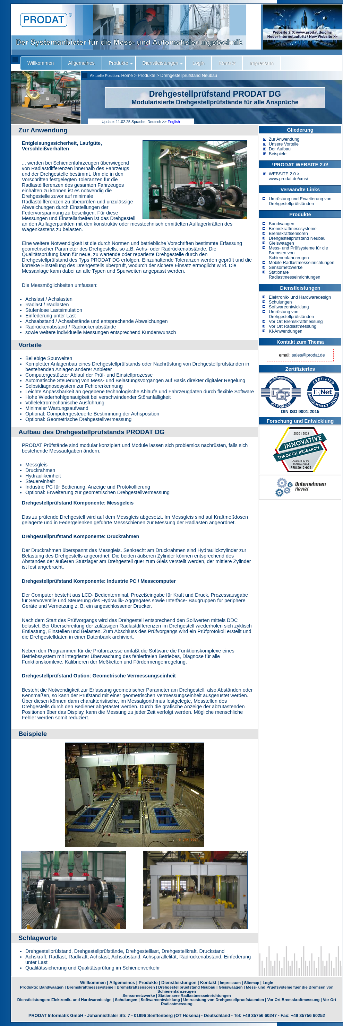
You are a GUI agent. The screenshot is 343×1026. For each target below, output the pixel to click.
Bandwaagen (281, 223)
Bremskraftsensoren (288, 233)
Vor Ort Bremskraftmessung (296, 321)
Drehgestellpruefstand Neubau (186, 987)
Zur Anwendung (284, 139)
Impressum (230, 983)
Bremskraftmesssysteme (293, 228)
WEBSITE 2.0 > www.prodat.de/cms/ (288, 176)
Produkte (146, 75)
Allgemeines (122, 982)
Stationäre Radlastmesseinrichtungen (294, 275)
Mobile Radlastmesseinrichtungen (301, 262)
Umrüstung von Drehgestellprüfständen (291, 314)
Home (127, 75)
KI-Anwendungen (285, 331)
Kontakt (208, 982)
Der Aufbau (280, 149)
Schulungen (280, 302)
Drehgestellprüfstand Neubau (188, 75)
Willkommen (93, 982)
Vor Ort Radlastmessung (292, 326)
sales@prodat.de (308, 355)
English (174, 122)
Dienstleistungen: (34, 1000)
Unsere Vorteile (284, 144)
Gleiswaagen (281, 243)
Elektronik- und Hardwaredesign (300, 297)
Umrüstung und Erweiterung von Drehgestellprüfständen (300, 201)
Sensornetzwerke (285, 267)
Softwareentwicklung (289, 307)
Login (268, 983)
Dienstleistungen (178, 982)
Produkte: (29, 987)
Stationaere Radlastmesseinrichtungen (194, 995)
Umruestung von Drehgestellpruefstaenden (223, 1000)
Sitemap (251, 983)
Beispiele (277, 153)
